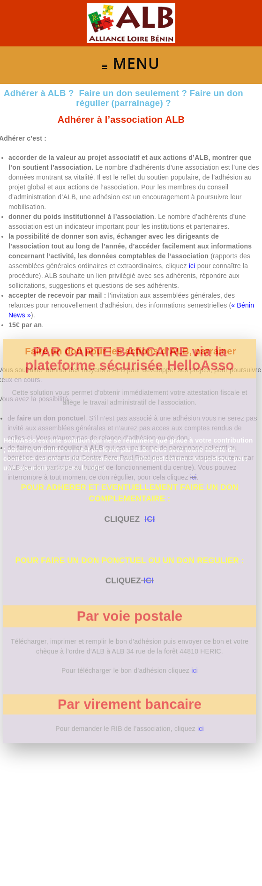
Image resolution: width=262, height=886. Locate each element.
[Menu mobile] (131, 65)
